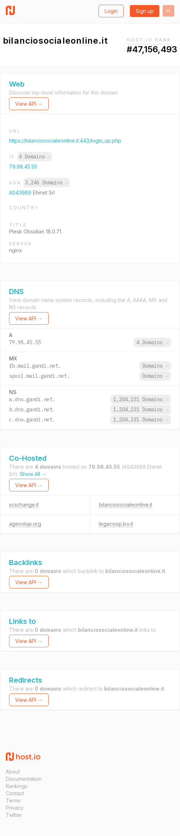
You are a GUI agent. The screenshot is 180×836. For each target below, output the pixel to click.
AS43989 (21, 192)
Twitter (14, 815)
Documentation (23, 779)
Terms (13, 800)
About (13, 772)
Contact (15, 793)
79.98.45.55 (23, 166)
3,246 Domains (46, 182)
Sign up (145, 11)
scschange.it (24, 505)
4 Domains (35, 156)
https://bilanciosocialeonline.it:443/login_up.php (65, 140)
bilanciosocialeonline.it (125, 505)
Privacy (14, 808)
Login (111, 11)
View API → (29, 104)
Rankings (16, 786)
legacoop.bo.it (116, 524)
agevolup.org (25, 524)
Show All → (33, 474)
